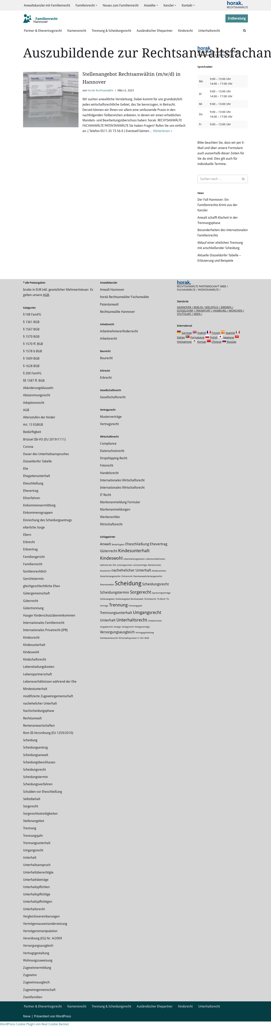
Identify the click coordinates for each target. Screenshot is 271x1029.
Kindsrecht (185, 31)
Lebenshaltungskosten (38, 674)
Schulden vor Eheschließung (42, 799)
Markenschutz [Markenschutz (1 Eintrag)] (154, 572)
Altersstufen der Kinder (39, 425)
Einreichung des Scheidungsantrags (47, 527)
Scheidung (30, 748)
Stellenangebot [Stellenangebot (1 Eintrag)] (107, 606)
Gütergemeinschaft (36, 601)
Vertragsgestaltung (36, 960)
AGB (46, 303)
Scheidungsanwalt (35, 762)
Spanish (230, 340)
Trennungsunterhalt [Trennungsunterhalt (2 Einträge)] (116, 620)
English (201, 340)
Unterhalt (29, 865)
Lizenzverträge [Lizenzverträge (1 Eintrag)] (140, 572)
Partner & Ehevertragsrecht (43, 31)
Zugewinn (30, 982)
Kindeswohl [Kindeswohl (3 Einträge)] (111, 565)
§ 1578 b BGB (32, 359)
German (187, 340)
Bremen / (227, 314)
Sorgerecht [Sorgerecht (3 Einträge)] (140, 599)
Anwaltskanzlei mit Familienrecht (47, 5)
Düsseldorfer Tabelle (37, 469)
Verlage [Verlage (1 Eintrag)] (117, 634)
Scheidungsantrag (35, 755)
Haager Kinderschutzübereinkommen (49, 623)
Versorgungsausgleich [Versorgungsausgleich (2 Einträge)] (117, 640)
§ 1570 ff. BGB (33, 351)
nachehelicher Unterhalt (40, 711)
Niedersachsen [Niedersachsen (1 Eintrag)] (159, 578)
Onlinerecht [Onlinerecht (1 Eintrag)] (127, 584)
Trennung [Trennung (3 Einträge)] (118, 612)
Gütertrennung (33, 616)
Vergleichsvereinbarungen (41, 924)
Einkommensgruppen (38, 520)
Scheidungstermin (35, 784)
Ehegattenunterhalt (36, 483)
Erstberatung (237, 19)
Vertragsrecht (109, 431)
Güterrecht (30, 608)
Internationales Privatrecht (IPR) (45, 638)
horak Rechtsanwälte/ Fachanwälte (124, 304)
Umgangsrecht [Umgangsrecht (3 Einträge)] (147, 619)
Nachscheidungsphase (38, 718)
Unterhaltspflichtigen (37, 909)
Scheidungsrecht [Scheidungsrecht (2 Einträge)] (155, 592)
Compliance (108, 451)
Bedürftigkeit (32, 439)
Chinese (216, 349)
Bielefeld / (213, 314)
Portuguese (197, 345)
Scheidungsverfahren (37, 792)
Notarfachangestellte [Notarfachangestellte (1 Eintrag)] (110, 584)
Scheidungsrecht (34, 777)
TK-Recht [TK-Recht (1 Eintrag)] (161, 606)
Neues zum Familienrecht (120, 5)
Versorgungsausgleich (38, 953)
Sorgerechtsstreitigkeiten (40, 821)
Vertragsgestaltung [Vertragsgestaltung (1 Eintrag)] (145, 640)
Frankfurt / (204, 318)
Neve (27, 1024)
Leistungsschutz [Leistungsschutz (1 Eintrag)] (124, 572)
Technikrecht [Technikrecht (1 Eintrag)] (150, 606)
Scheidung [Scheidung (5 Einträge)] (128, 591)
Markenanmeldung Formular (120, 510)
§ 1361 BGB (31, 329)
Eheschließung (33, 491)
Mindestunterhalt (35, 696)
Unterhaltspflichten (36, 894)
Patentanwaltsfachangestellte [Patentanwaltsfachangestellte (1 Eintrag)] (147, 584)
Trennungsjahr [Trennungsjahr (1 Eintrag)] (135, 613)
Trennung (29, 836)
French (216, 340)
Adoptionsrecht (33, 410)
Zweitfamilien (32, 1005)
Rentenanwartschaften (39, 733)
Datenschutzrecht (112, 458)
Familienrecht (32, 572)
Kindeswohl (31, 660)
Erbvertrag (30, 557)
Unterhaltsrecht (209, 31)
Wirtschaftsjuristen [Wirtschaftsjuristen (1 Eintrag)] (128, 645)
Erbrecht (29, 549)
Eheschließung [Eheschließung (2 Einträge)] (137, 552)
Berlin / (199, 314)
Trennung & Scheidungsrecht (111, 31)
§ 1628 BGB (31, 373)
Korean (201, 349)
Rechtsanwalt (32, 726)
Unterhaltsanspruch (36, 872)
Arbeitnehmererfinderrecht (119, 339)
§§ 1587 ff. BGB (34, 388)
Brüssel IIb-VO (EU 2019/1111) (44, 447)
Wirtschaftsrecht (111, 532)
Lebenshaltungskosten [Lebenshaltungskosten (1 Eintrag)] (134, 566)
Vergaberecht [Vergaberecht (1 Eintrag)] (106, 634)
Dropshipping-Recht (113, 466)
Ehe (25, 476)
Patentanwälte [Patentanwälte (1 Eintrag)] (107, 592)
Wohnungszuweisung (37, 968)
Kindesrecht (31, 645)
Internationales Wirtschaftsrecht (122, 488)
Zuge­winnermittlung (37, 975)
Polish (214, 345)
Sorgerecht (30, 814)
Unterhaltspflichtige (36, 902)
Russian (231, 349)
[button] (96, 5)
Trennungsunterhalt (36, 850)
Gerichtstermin (33, 586)
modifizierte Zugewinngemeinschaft (48, 704)
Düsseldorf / (186, 318)
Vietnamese (184, 349)
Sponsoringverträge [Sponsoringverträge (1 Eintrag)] (161, 600)
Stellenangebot (33, 828)
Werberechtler (110, 524)
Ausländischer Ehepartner (155, 31)
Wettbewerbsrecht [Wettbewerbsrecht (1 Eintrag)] (109, 645)
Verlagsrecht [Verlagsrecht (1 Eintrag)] (128, 634)
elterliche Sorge (34, 535)
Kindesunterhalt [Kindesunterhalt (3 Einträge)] (134, 558)
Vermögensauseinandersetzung (45, 931)
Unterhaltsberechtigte (38, 880)
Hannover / (185, 314)
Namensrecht (76, 31)
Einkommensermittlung (39, 513)
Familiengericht (34, 564)
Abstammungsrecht (36, 403)
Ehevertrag (30, 498)
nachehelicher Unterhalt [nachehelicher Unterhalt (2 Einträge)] (131, 578)
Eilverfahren (31, 505)
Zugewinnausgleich (36, 990)
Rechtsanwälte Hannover (117, 319)
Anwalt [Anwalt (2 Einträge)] (105, 552)
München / (236, 318)
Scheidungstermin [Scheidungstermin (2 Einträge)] (114, 600)
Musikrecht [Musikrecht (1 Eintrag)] (105, 578)
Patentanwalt (109, 312)
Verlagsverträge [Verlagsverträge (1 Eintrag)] (142, 634)
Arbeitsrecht (108, 346)
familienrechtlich (34, 579)
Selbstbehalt (31, 806)
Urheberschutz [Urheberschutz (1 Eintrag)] (155, 628)
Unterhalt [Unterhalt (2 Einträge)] (108, 628)
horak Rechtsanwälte (100, 90)
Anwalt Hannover (112, 297)
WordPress (63, 1024)
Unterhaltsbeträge (36, 887)
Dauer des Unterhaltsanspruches (46, 461)
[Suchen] (244, 30)
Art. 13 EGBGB (33, 432)
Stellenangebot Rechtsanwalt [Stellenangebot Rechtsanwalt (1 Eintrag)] (129, 606)
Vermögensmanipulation (40, 938)
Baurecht (106, 365)
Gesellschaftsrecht (112, 405)
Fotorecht (106, 473)
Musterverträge (111, 424)
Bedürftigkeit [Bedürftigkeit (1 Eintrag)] (118, 552)
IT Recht (105, 502)
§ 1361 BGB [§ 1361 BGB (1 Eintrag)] (143, 645)
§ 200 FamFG (32, 381)
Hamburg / (221, 318)
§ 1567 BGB (31, 337)
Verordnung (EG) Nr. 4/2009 (42, 946)
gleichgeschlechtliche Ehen (41, 594)
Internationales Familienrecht (43, 630)
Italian (181, 345)
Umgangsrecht (33, 858)
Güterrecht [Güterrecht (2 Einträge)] (108, 558)
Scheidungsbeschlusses (39, 770)
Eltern (27, 542)
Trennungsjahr (33, 843)
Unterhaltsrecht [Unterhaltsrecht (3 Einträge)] (131, 627)
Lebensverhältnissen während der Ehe (50, 689)
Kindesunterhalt (34, 652)
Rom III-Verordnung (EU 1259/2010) (48, 740)
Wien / (198, 321)
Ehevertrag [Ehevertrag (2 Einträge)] (158, 552)
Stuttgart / (185, 321)
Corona (28, 454)
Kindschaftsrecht (34, 667)
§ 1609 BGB (31, 366)
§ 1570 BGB (31, 344)
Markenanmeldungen (115, 517)
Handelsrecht (109, 480)
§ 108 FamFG (32, 322)
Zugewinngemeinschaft (39, 997)
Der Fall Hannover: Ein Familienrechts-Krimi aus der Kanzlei (217, 206)
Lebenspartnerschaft (37, 682)
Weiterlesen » (162, 132)
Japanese (228, 345)
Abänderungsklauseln (38, 395)
